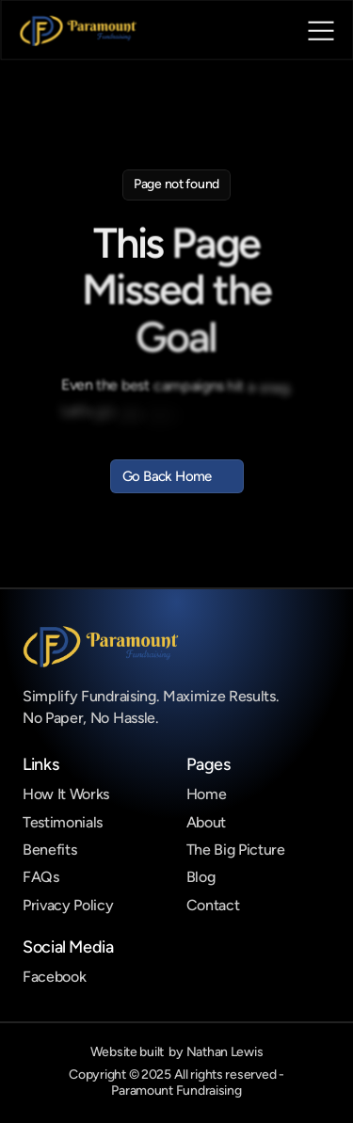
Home (206, 794)
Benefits (49, 849)
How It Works (66, 794)
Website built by (177, 1052)
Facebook (54, 977)
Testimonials (63, 822)
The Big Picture (235, 849)
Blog (201, 877)
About (206, 822)
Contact (213, 905)
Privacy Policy (68, 905)
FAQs (41, 877)
